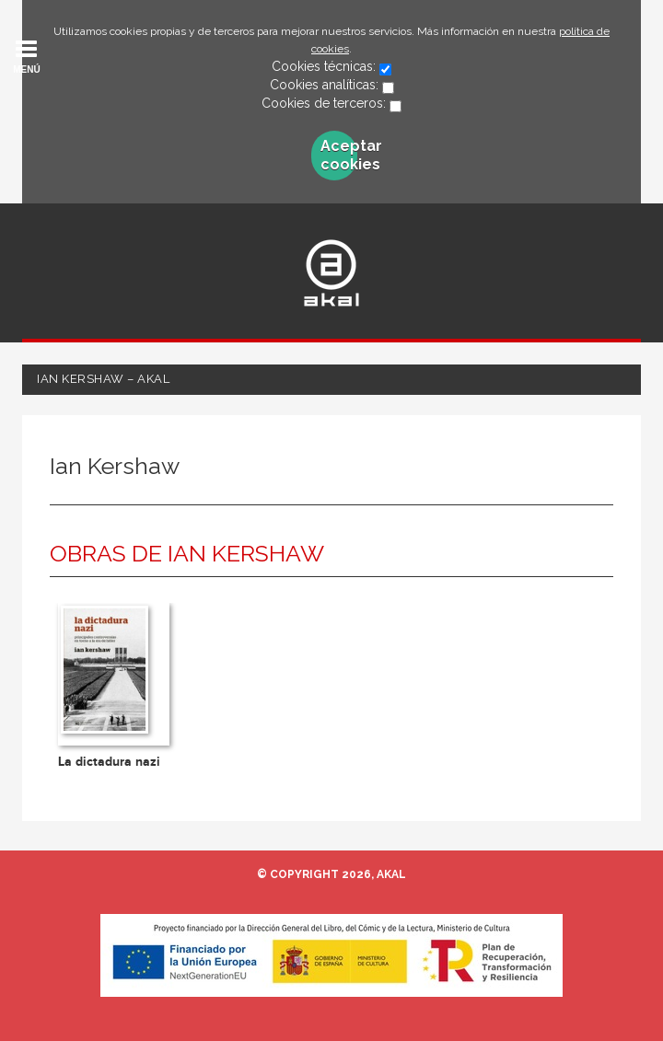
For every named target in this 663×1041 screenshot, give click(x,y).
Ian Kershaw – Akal (103, 379)
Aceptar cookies (338, 155)
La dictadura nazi (109, 761)
